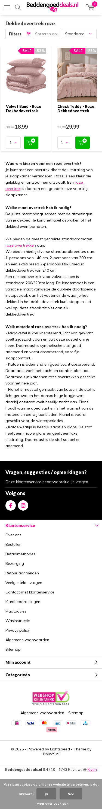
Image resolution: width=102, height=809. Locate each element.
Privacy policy (17, 630)
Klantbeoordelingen (22, 601)
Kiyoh (92, 769)
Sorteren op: (46, 33)
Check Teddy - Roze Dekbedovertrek (75, 108)
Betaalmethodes (20, 554)
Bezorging (14, 563)
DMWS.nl (51, 754)
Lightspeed (60, 749)
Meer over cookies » (52, 803)
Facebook (10, 504)
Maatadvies (15, 611)
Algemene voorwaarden (27, 639)
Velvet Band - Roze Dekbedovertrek (23, 108)
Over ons (13, 534)
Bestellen (13, 544)
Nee (71, 794)
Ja (46, 794)
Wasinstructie (17, 620)
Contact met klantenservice (29, 592)
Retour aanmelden (22, 573)
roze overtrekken (20, 245)
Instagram (23, 504)
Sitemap (13, 649)
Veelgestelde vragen (23, 582)
